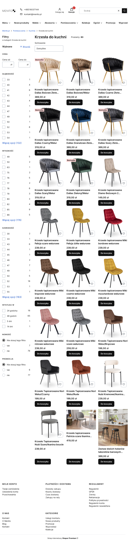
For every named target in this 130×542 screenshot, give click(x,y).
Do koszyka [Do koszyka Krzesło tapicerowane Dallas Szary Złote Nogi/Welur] (106, 152)
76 (8, 178)
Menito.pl (6, 31)
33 (8, 79)
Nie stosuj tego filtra (16, 340)
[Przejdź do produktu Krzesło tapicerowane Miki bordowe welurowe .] (113, 223)
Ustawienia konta (10, 491)
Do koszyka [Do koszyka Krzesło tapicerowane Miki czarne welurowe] (74, 303)
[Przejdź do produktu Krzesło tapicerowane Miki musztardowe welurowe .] (113, 273)
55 (8, 292)
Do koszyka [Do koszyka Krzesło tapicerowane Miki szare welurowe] (74, 353)
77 (8, 183)
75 (8, 172)
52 (8, 127)
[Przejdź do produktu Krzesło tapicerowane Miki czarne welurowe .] (81, 273)
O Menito (6, 521)
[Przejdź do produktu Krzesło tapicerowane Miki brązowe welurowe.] (49, 273)
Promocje (50, 524)
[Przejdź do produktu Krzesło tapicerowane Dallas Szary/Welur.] (49, 172)
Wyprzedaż (51, 526)
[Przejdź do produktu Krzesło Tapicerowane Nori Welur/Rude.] (81, 373)
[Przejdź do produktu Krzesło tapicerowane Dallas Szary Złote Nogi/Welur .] (113, 122)
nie (8, 351)
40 (8, 85)
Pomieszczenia (19, 31)
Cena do (22, 59)
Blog (4, 524)
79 (8, 193)
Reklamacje (94, 497)
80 (8, 199)
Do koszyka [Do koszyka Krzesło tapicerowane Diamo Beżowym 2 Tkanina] (106, 203)
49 (8, 116)
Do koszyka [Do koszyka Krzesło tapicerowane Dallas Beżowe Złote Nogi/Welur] (42, 102)
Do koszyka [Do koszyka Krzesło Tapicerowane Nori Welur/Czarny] (42, 404)
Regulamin (94, 489)
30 (8, 233)
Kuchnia (32, 31)
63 (8, 167)
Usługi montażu (53, 518)
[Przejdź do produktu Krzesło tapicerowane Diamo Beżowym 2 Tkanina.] (113, 172)
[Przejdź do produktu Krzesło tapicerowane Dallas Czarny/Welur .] (49, 122)
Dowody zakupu (53, 489)
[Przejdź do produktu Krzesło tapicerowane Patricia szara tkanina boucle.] (81, 419)
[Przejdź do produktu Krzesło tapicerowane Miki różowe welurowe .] (49, 323)
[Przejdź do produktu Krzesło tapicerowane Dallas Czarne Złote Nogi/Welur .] (113, 72)
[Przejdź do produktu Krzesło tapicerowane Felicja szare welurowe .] (49, 223)
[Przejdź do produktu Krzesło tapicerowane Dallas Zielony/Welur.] (81, 172)
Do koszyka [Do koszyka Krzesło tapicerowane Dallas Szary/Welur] (42, 203)
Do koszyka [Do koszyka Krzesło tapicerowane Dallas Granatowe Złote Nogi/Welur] (74, 152)
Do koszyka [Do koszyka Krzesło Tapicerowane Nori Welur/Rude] (74, 404)
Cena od (6, 59)
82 (8, 204)
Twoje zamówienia (10, 489)
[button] (124, 10)
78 (8, 188)
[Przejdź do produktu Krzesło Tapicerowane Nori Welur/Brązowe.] (113, 323)
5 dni (9, 321)
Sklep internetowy (61, 538)
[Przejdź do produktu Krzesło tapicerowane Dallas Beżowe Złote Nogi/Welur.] (49, 72)
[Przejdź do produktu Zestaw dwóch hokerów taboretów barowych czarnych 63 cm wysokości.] (113, 427)
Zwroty (92, 494)
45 (8, 255)
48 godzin (12, 316)
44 (8, 106)
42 (8, 95)
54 (8, 137)
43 (8, 101)
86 (8, 215)
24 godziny (12, 310)
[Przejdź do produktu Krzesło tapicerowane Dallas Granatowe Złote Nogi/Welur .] (81, 122)
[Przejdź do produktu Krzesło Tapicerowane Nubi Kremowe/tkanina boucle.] (113, 373)
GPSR (91, 491)
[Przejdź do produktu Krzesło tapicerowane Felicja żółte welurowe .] (81, 223)
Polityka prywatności (98, 500)
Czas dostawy (52, 494)
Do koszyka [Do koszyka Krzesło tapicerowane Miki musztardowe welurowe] (106, 303)
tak (8, 345)
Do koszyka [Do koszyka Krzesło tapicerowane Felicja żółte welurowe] (74, 253)
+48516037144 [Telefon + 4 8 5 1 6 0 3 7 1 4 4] (31, 9)
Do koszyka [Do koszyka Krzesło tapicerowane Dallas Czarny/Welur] (42, 152)
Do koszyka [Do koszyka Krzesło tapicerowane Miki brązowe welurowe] (42, 303)
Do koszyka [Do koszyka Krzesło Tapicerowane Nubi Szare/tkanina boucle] (42, 461)
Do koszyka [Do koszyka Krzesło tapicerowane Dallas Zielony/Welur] (74, 203)
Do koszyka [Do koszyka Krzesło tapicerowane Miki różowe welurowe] (42, 353)
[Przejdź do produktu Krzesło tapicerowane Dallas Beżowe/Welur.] (81, 72)
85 (8, 209)
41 (8, 90)
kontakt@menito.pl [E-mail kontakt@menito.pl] (33, 14)
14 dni (10, 326)
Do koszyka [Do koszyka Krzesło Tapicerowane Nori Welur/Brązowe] (106, 353)
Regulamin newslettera (99, 506)
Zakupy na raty (53, 497)
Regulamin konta (97, 503)
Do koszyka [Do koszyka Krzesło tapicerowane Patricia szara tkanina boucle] (74, 461)
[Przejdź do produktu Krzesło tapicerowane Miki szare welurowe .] (81, 323)
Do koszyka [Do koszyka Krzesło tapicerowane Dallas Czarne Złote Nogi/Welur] (106, 102)
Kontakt (5, 518)
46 (8, 260)
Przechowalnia (9, 494)
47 (8, 111)
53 (8, 132)
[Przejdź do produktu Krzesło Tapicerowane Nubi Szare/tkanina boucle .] (49, 424)
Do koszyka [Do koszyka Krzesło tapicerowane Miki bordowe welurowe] (106, 253)
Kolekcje (49, 529)
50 (8, 122)
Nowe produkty (53, 521)
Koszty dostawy (53, 491)
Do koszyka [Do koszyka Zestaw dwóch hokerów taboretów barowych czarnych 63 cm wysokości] (106, 461)
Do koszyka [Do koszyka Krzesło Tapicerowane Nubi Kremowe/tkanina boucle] (106, 404)
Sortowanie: (40, 43)
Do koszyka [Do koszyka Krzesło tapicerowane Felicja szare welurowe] (42, 253)
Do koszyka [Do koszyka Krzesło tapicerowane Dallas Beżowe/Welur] (74, 102)
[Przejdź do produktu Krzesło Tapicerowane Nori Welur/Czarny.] (49, 373)
